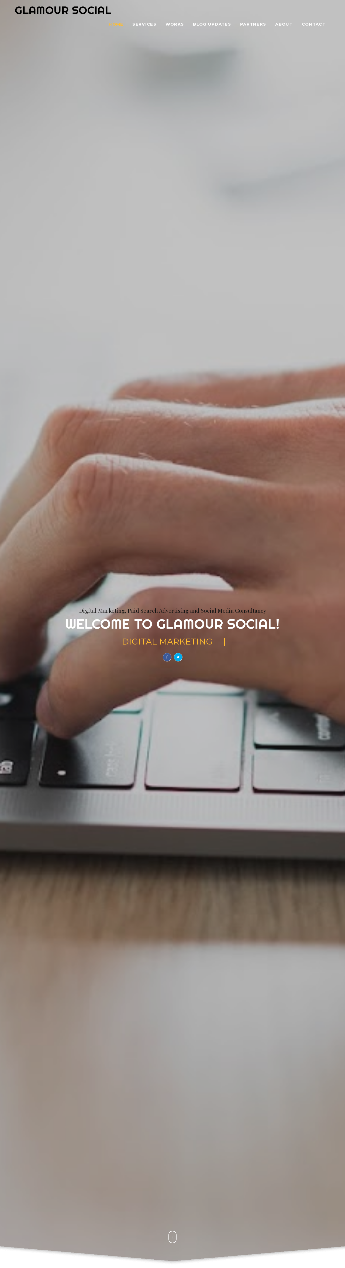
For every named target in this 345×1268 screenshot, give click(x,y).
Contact (314, 24)
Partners (253, 24)
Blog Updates (212, 24)
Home (116, 24)
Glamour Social (63, 10)
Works (174, 24)
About (284, 24)
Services (144, 24)
